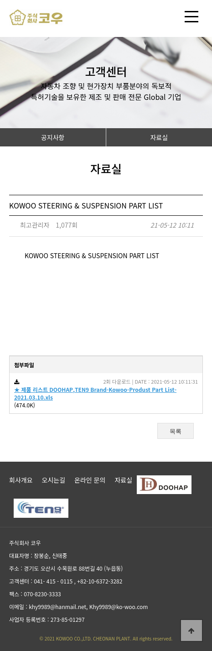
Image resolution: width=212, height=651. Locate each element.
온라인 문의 (89, 479)
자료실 (159, 137)
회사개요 (21, 479)
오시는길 (54, 479)
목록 (175, 431)
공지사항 (53, 137)
